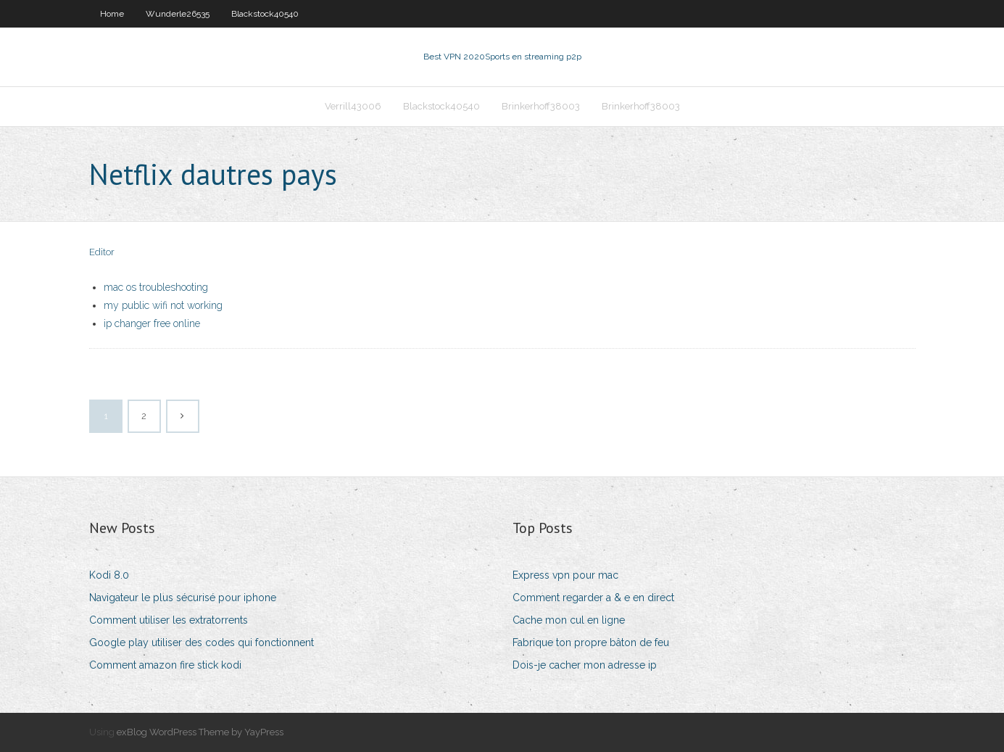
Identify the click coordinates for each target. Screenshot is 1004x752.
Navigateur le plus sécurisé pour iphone (182, 597)
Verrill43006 (353, 106)
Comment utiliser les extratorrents (168, 620)
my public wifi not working (163, 305)
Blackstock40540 (265, 14)
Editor (102, 252)
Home (112, 14)
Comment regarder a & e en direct (593, 597)
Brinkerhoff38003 (541, 106)
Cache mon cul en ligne (569, 620)
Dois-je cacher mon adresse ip (585, 665)
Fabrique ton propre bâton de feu (591, 642)
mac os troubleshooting (156, 287)
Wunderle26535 (177, 14)
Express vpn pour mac (565, 575)
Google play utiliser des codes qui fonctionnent (201, 642)
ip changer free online (152, 323)
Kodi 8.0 (109, 575)
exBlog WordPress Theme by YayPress (200, 732)
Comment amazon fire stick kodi (165, 665)
